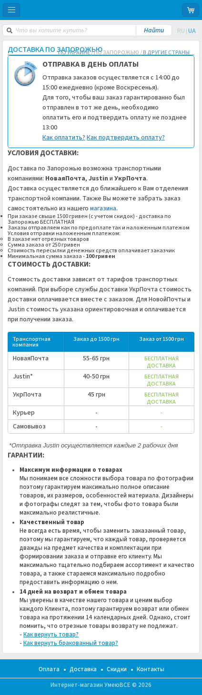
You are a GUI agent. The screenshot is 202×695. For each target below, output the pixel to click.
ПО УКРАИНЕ (74, 53)
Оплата (49, 669)
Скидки (117, 669)
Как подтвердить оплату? (126, 137)
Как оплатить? (63, 137)
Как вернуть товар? (51, 634)
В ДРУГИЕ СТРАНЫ (166, 53)
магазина (103, 208)
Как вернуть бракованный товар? (70, 643)
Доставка (83, 669)
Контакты (150, 669)
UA (192, 31)
